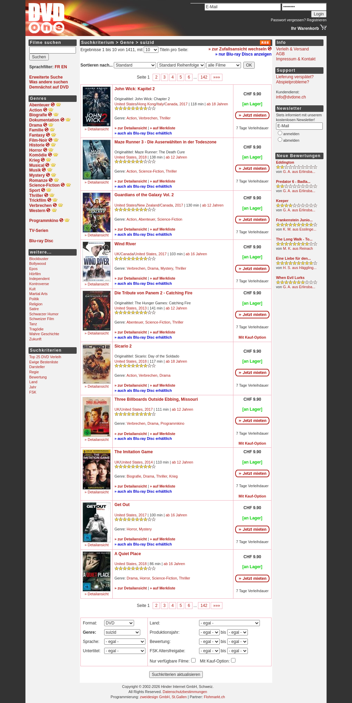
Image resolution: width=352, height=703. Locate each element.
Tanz (33, 324)
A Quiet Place (127, 553)
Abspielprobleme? (292, 82)
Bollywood (37, 263)
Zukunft (35, 339)
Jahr (32, 387)
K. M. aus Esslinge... (299, 229)
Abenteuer (147, 219)
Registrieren (317, 20)
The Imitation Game (133, 451)
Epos (33, 269)
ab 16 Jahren (196, 254)
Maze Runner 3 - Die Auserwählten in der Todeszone (165, 142)
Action (131, 118)
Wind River (125, 244)
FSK (32, 392)
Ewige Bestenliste (43, 362)
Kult (32, 289)
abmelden (291, 140)
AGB (280, 53)
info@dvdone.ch (291, 97)
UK (117, 254)
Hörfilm (35, 274)
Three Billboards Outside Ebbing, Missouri (156, 399)
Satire (34, 309)
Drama (152, 268)
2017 (183, 104)
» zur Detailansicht (130, 128)
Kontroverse (39, 284)
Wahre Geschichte (44, 334)
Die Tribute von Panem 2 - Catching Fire (153, 293)
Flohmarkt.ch (214, 697)
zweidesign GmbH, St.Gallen (163, 697)
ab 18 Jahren (217, 104)
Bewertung (38, 377)
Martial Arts (38, 294)
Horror (132, 529)
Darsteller (37, 367)
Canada (171, 104)
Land (33, 382)
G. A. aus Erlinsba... (299, 171)
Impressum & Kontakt (296, 59)
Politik (34, 299)
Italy (160, 104)
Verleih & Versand (292, 49)
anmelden (291, 134)
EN (64, 67)
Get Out (122, 504)
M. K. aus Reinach (298, 248)
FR (57, 67)
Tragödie (36, 329)
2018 (143, 157)
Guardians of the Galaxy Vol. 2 (144, 194)
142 (203, 77)
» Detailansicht (97, 129)
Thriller (165, 118)
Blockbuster (38, 259)
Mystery (167, 268)
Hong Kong (147, 104)
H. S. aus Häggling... (300, 268)
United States (125, 104)
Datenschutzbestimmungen (185, 692)
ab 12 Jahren (176, 157)
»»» (216, 77)
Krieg (173, 476)
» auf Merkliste (162, 128)
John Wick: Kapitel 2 (134, 88)
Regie (34, 372)
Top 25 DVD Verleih (45, 357)
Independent (39, 279)
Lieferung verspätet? (295, 76)
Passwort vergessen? (288, 20)
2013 (143, 308)
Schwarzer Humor (43, 314)
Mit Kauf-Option (252, 337)
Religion (36, 304)
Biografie (134, 476)
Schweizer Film (41, 319)
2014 (149, 462)
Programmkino (172, 423)
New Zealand (148, 205)
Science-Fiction (151, 171)
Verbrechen (148, 118)
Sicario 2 (123, 346)
